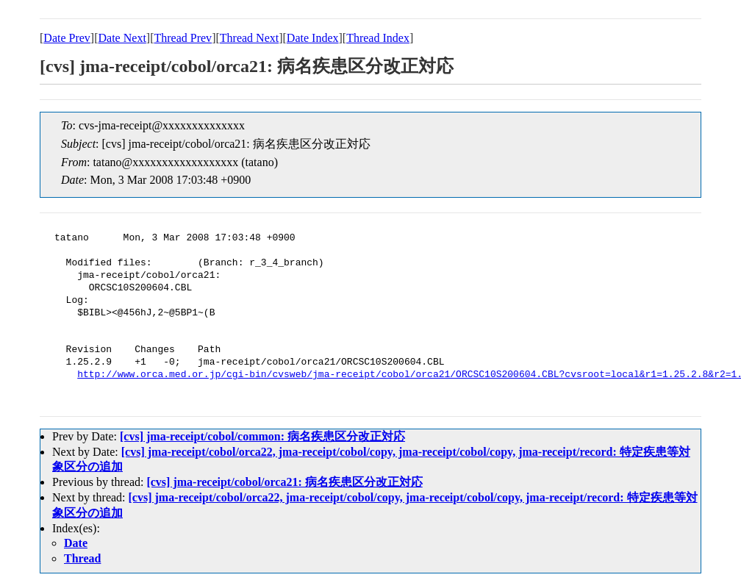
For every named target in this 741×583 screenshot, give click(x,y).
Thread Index (377, 38)
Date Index (313, 38)
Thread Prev (183, 38)
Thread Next (249, 38)
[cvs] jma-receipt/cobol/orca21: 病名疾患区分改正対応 (284, 482)
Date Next (122, 38)
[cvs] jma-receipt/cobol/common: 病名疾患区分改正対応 (262, 436)
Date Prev (66, 38)
